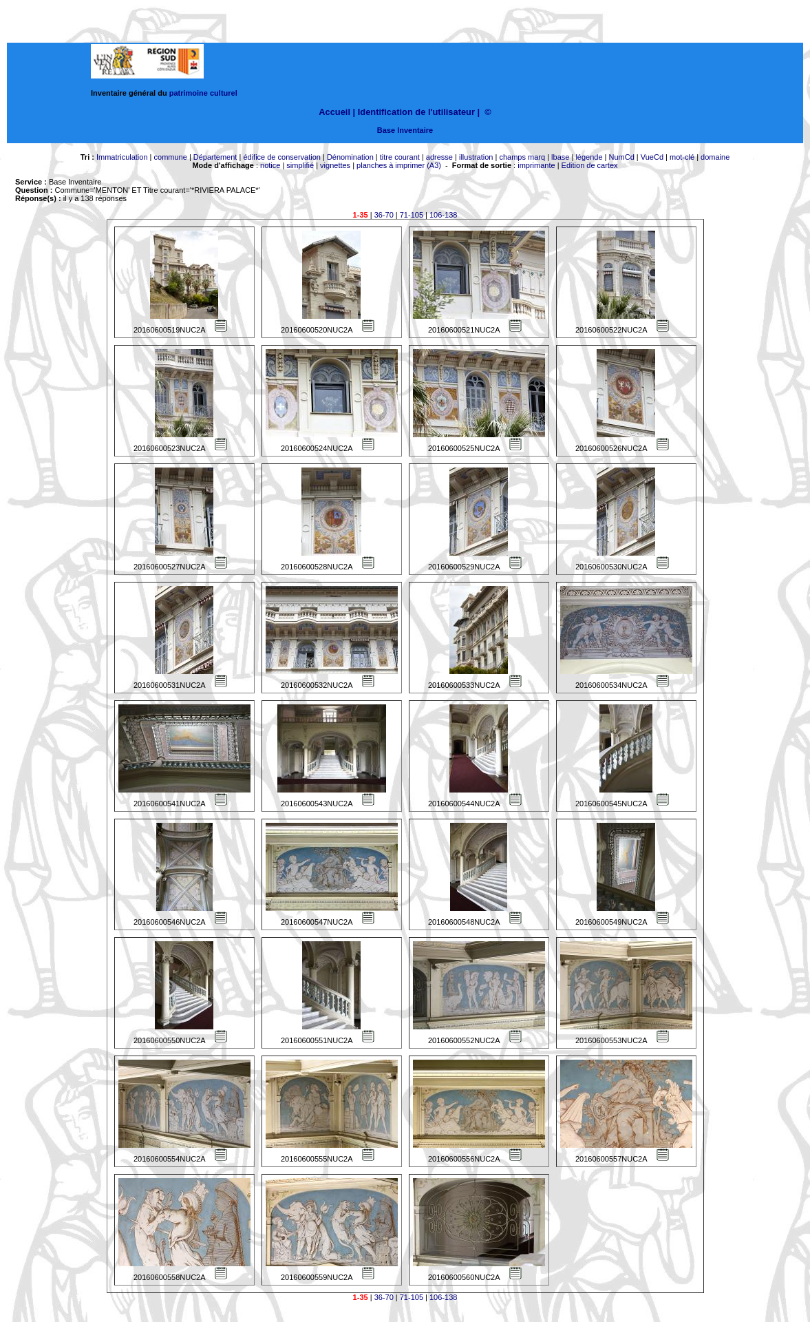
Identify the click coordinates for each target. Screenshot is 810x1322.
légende (588, 157)
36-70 (384, 215)
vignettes (335, 165)
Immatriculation (122, 157)
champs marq (522, 157)
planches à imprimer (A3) (398, 165)
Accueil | (337, 112)
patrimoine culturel (203, 93)
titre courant (400, 157)
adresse (439, 157)
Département (215, 157)
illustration (476, 157)
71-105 (411, 215)
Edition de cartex (590, 165)
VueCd (652, 157)
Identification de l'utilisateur (416, 112)
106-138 (443, 215)
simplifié (300, 165)
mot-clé (682, 157)
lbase (560, 157)
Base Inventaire (405, 130)
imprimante (536, 165)
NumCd (622, 157)
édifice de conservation (282, 157)
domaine (715, 157)
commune (170, 157)
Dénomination (350, 157)
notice (270, 165)
